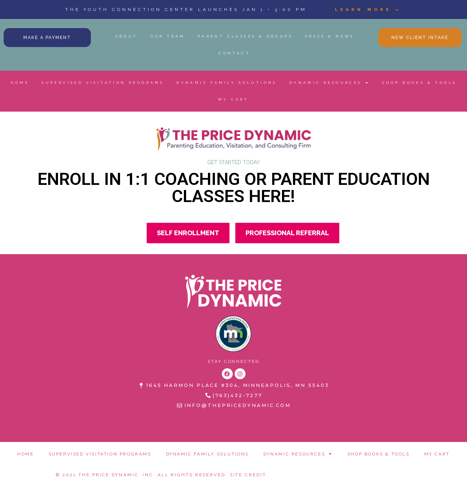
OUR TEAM (167, 36)
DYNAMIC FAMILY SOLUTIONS (226, 83)
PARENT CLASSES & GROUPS (245, 36)
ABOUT (126, 36)
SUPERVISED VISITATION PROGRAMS (103, 83)
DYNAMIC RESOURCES (329, 82)
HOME (20, 83)
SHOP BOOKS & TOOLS (419, 83)
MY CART (233, 99)
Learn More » (368, 9)
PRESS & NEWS (329, 36)
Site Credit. (249, 474)
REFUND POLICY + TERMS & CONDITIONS (337, 473)
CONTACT (234, 53)
